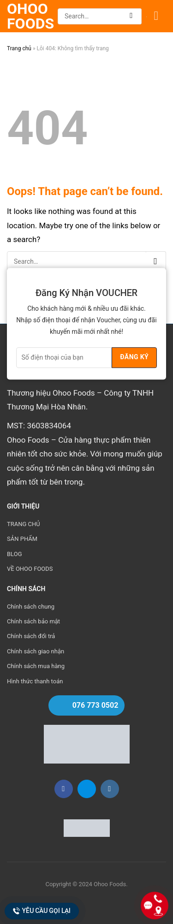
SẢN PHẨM (22, 538)
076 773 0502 (95, 705)
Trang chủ (19, 48)
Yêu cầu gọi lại (41, 911)
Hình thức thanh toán (35, 681)
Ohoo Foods (30, 16)
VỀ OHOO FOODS (30, 568)
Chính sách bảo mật (33, 621)
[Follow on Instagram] (110, 789)
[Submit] (131, 16)
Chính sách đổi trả (31, 636)
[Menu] (160, 16)
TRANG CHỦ (23, 524)
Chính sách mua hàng (36, 666)
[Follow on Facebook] (63, 789)
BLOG (14, 554)
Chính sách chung (30, 606)
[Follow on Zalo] (87, 789)
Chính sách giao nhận (35, 651)
